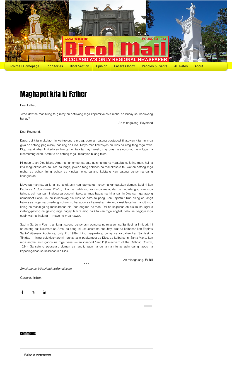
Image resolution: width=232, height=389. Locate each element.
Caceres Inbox (30, 278)
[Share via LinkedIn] (44, 292)
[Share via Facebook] (22, 292)
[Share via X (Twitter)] (33, 292)
